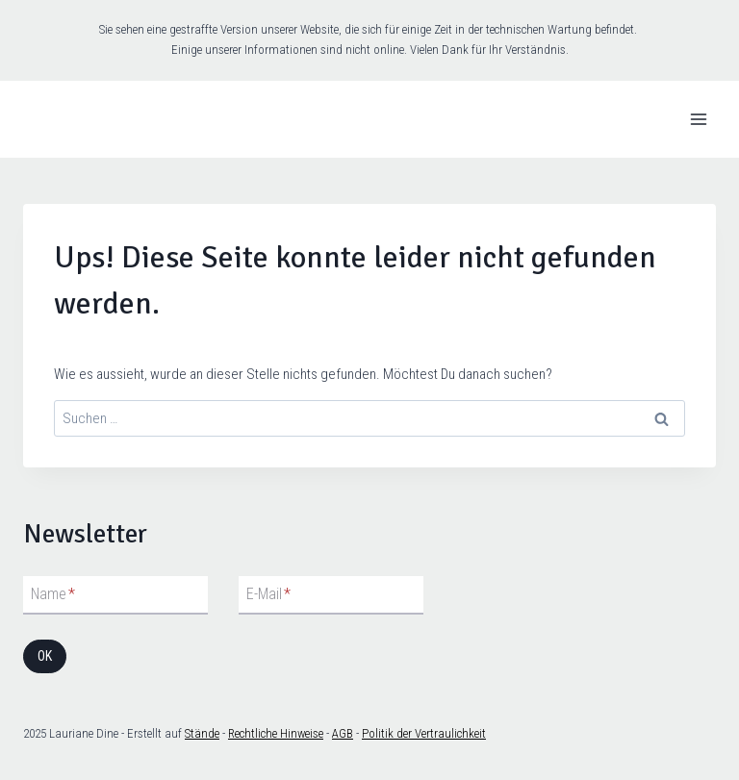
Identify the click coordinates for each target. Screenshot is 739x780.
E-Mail (268, 594)
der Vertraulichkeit (440, 733)
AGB (342, 733)
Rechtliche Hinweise (275, 733)
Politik (378, 733)
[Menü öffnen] (698, 119)
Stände (202, 733)
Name (53, 594)
